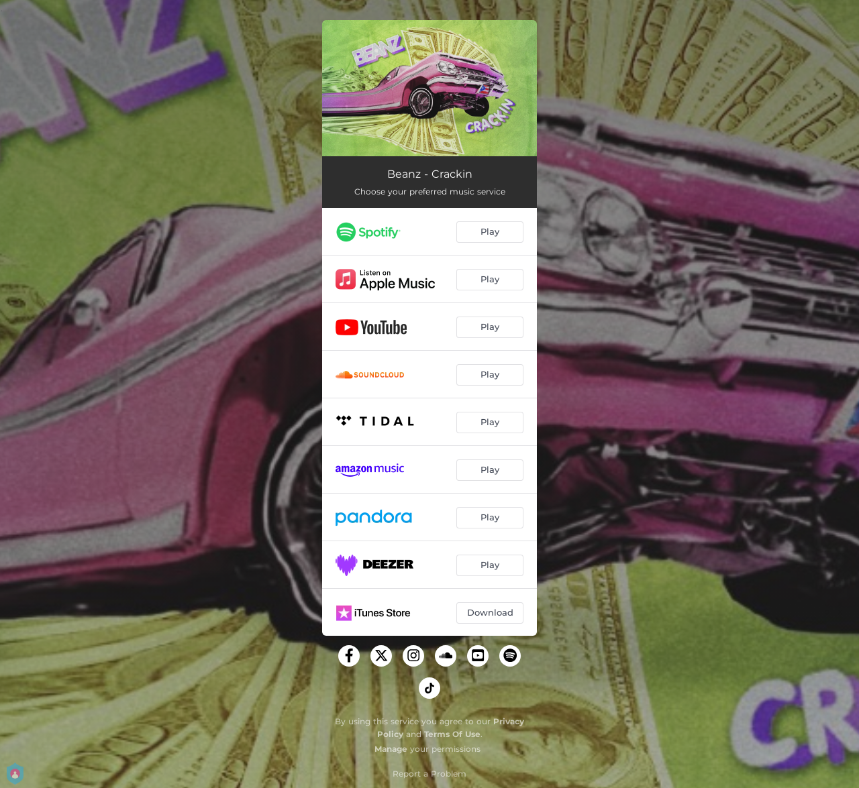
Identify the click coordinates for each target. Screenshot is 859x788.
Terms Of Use (452, 734)
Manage (390, 749)
